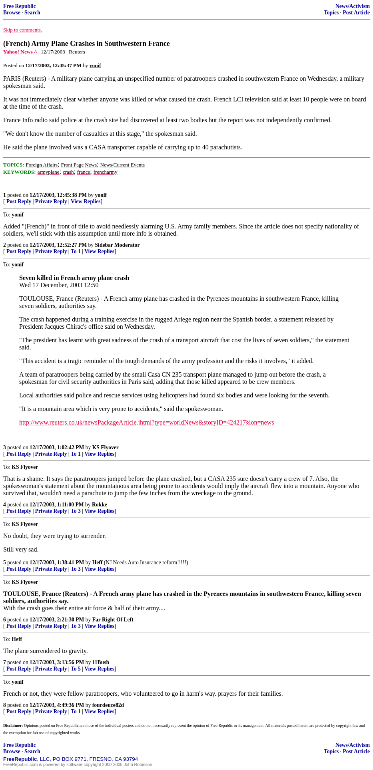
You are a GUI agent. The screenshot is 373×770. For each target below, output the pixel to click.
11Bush (100, 662)
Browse (11, 13)
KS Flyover (105, 447)
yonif (101, 195)
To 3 (76, 511)
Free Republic (19, 6)
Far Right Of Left (113, 620)
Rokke (99, 505)
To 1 (76, 251)
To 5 (76, 669)
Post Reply (18, 201)
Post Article (356, 13)
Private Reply (51, 201)
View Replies (86, 201)
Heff (97, 563)
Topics (331, 13)
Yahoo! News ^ (20, 52)
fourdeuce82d (108, 705)
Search (32, 13)
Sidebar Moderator (117, 245)
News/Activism (352, 6)
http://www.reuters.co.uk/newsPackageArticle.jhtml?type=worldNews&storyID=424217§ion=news (146, 422)
